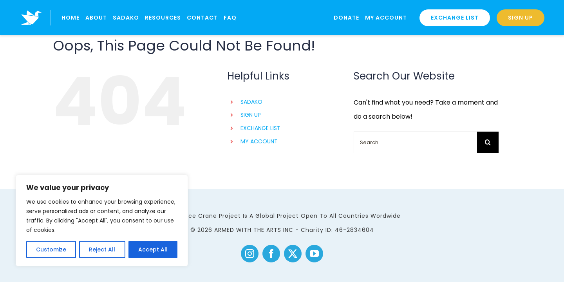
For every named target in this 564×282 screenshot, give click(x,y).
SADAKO (251, 102)
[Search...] (415, 142)
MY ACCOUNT (259, 141)
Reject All (102, 249)
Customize (51, 249)
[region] (102, 220)
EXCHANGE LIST (260, 128)
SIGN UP (250, 115)
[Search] (488, 142)
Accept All (153, 249)
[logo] (31, 6)
